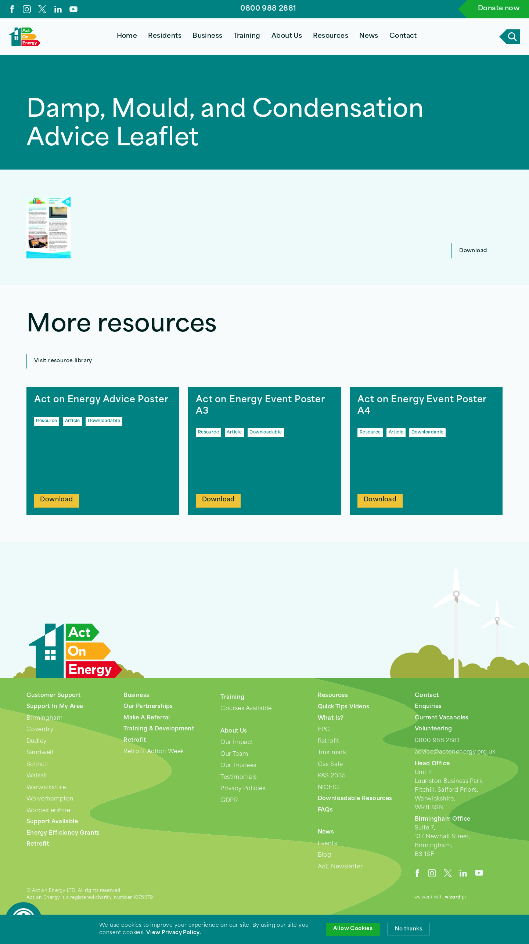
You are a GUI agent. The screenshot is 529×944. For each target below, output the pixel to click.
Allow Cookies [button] (353, 929)
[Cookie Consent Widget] (264, 929)
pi (455, 897)
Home (127, 36)
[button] (165, 37)
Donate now (499, 8)
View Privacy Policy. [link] (173, 933)
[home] (24, 37)
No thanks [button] (408, 929)
